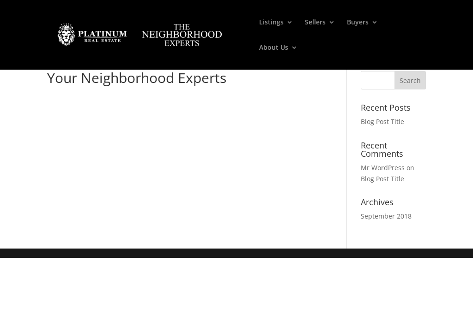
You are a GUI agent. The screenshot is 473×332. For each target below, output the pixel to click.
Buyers (358, 22)
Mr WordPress (383, 167)
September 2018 (386, 216)
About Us (273, 48)
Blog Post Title (382, 121)
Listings (271, 22)
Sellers (315, 22)
